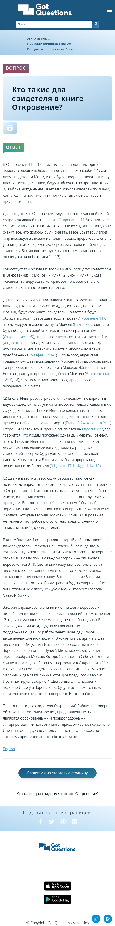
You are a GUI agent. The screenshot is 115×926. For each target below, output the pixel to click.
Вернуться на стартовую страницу (57, 772)
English (9, 748)
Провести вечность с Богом (49, 43)
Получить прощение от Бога (50, 49)
